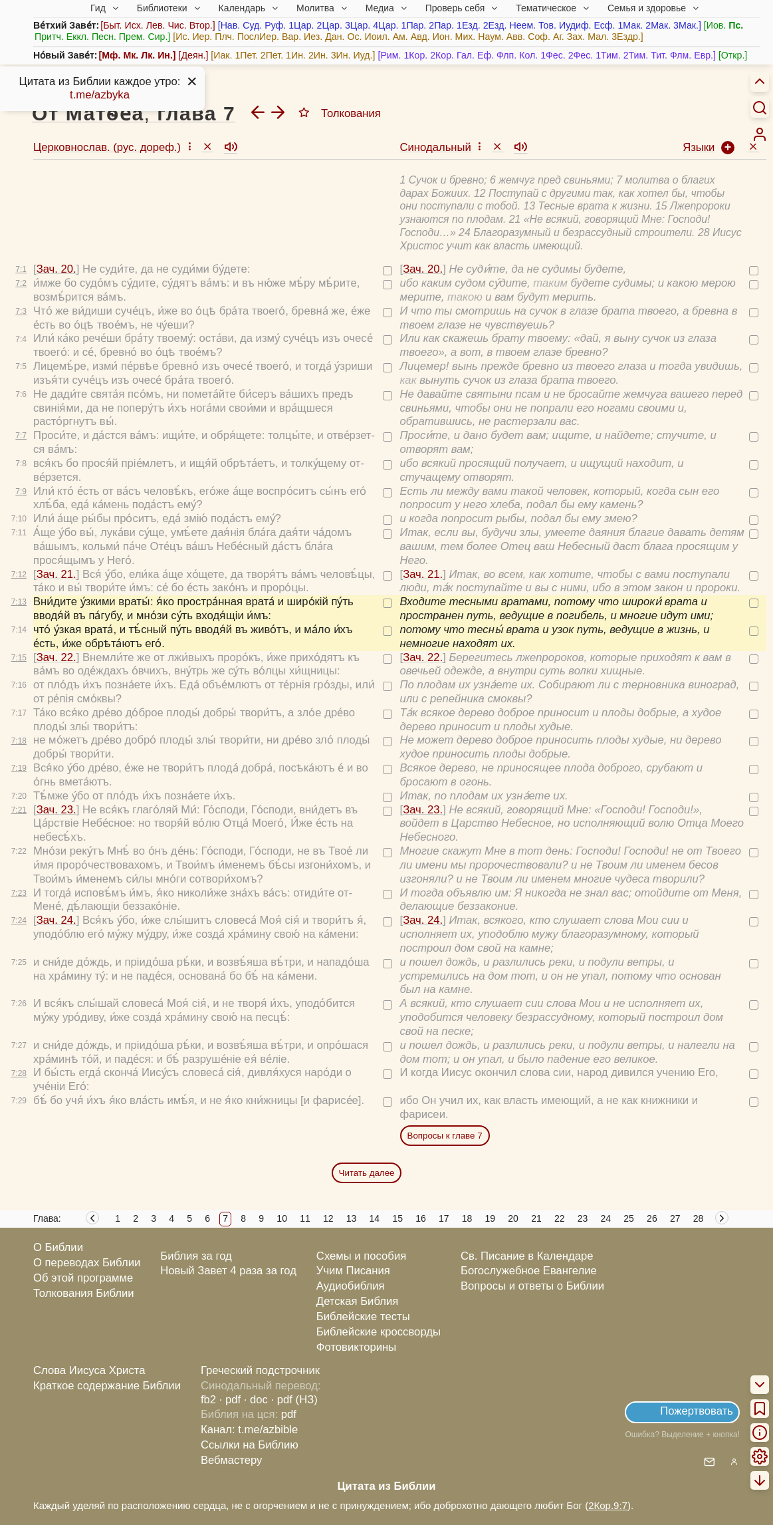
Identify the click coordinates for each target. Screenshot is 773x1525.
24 (606, 1218)
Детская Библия (357, 1301)
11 (305, 1218)
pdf (288, 1414)
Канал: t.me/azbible (249, 1429)
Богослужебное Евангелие (529, 1270)
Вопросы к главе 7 (445, 1136)
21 (536, 1218)
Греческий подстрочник (260, 1370)
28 (698, 1218)
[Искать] (759, 107)
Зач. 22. (56, 657)
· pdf (230, 1399)
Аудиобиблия (350, 1286)
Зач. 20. (56, 269)
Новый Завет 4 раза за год (228, 1270)
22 (559, 1218)
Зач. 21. (56, 574)
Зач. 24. (56, 920)
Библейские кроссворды (378, 1331)
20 (513, 1218)
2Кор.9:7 (607, 1505)
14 (375, 1218)
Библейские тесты (363, 1316)
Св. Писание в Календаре (527, 1256)
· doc (256, 1399)
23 (583, 1218)
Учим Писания (353, 1270)
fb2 (208, 1399)
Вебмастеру (232, 1460)
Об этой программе (83, 1278)
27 (675, 1218)
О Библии (58, 1247)
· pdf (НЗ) (294, 1399)
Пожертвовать (696, 1411)
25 (628, 1218)
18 (467, 1218)
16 (420, 1218)
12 (328, 1218)
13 (351, 1218)
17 (444, 1218)
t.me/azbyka (100, 94)
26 (652, 1218)
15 (397, 1218)
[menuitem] (759, 134)
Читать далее (367, 1173)
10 (281, 1218)
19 (490, 1218)
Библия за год (196, 1256)
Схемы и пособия (361, 1256)
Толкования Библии (83, 1293)
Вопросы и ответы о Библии (532, 1286)
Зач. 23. (56, 809)
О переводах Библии (86, 1262)
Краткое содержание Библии (107, 1385)
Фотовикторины (356, 1347)
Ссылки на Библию (249, 1445)
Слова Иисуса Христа (89, 1370)
